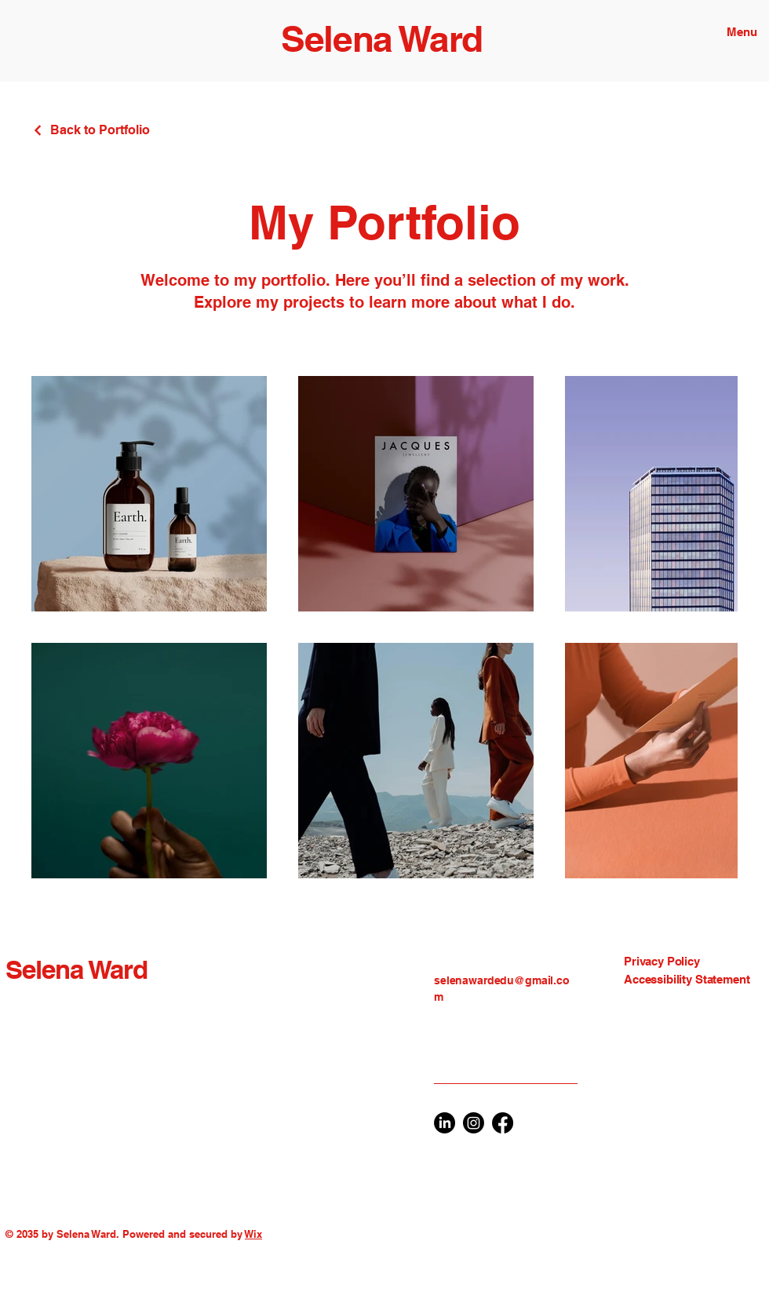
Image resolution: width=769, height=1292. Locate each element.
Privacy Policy (662, 961)
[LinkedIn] (444, 1122)
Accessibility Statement (687, 979)
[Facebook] (502, 1122)
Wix (253, 1234)
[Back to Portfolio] (90, 130)
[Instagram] (473, 1122)
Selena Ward (382, 38)
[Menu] (737, 31)
